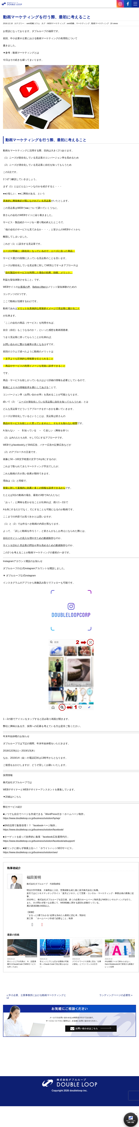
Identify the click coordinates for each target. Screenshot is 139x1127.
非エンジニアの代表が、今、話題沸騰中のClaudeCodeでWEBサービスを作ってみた (21, 964)
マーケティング (83, 23)
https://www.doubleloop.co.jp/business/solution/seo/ (30, 852)
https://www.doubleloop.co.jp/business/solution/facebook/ (33, 829)
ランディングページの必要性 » (115, 995)
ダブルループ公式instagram (21, 575)
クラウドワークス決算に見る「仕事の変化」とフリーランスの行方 (86, 962)
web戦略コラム (33, 23)
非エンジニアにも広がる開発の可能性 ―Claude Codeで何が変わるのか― (54, 964)
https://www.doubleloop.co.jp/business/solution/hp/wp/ (31, 818)
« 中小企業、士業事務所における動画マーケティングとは (36, 996)
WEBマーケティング (56, 23)
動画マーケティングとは (26, 52)
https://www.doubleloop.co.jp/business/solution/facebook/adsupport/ (39, 841)
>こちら (17, 796)
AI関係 (66, 956)
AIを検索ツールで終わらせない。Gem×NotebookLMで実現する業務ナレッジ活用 (119, 964)
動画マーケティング (100, 23)
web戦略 (70, 23)
